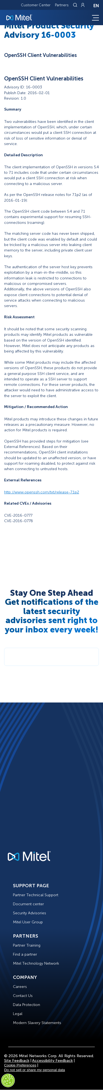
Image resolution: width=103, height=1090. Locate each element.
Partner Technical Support (35, 895)
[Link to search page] (76, 5)
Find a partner (25, 954)
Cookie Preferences (20, 1065)
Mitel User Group (28, 922)
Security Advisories (29, 913)
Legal (17, 1013)
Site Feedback (16, 1060)
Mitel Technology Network (36, 963)
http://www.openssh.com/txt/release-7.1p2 (41, 492)
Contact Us (23, 995)
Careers (20, 986)
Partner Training (26, 945)
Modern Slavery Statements (37, 1022)
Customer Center (36, 5)
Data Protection (26, 1004)
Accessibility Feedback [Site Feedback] (52, 1060)
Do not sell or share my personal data (34, 1070)
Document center (28, 904)
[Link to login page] (82, 5)
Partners (62, 5)
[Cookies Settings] (8, 1080)
